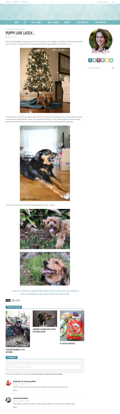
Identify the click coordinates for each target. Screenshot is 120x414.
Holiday (67, 22)
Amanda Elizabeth (20, 398)
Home (16, 22)
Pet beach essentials (67, 343)
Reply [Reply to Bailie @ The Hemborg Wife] (15, 390)
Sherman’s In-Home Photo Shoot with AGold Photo (44, 330)
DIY (25, 22)
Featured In (16, 2)
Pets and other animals (16, 29)
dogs (13, 300)
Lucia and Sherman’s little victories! (15, 350)
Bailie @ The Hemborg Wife (24, 381)
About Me (8, 2)
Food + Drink (36, 22)
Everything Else (82, 22)
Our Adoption (100, 22)
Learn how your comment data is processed (47, 374)
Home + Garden (53, 22)
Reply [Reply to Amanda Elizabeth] (15, 407)
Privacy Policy (24, 2)
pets (18, 300)
